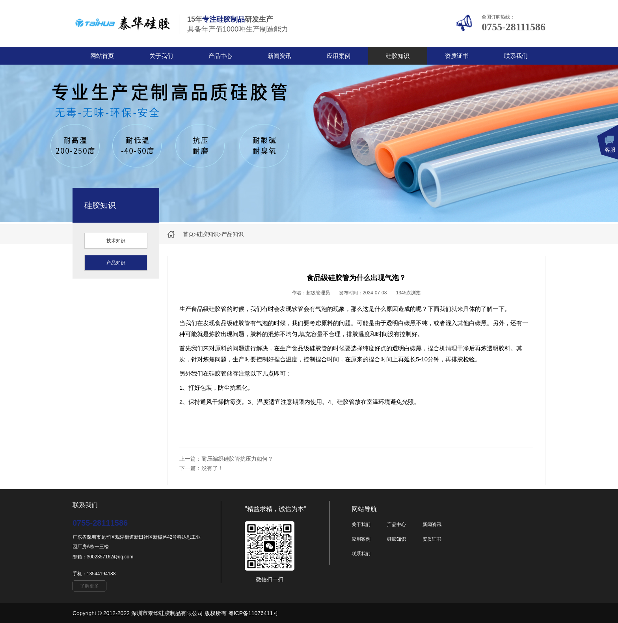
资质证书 (457, 55)
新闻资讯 (279, 55)
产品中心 (220, 55)
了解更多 (89, 586)
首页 (188, 234)
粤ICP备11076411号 (253, 613)
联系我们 (516, 55)
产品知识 (233, 234)
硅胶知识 (398, 55)
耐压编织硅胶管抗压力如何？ (237, 459)
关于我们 (161, 55)
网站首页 (102, 55)
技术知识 (115, 241)
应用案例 (338, 55)
